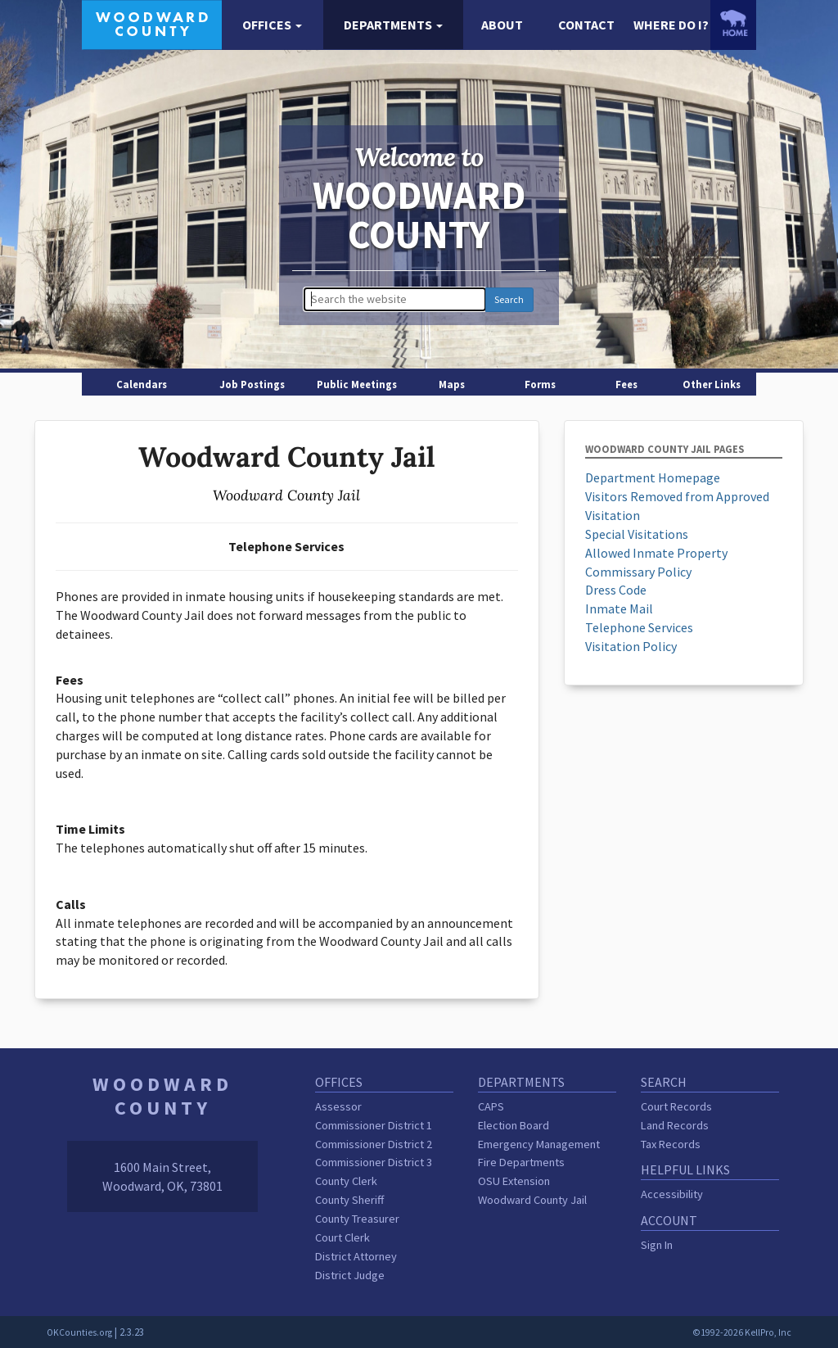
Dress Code (616, 589)
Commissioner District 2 (373, 1144)
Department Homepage (652, 477)
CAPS (491, 1106)
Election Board (513, 1125)
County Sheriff (349, 1199)
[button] (272, 25)
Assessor (338, 1106)
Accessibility (672, 1194)
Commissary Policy (638, 571)
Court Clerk (342, 1237)
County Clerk (346, 1181)
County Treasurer (357, 1218)
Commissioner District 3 (373, 1162)
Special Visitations (636, 534)
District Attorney (356, 1256)
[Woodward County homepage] (152, 23)
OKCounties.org (79, 1332)
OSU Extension (514, 1181)
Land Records (675, 1125)
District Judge (350, 1275)
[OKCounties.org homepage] (733, 23)
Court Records (676, 1106)
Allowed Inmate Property (656, 553)
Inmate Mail (619, 608)
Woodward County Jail (532, 1199)
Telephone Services (639, 627)
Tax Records (671, 1144)
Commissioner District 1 (373, 1125)
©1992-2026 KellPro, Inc (741, 1332)
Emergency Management (539, 1144)
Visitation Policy (631, 646)
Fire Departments (521, 1162)
